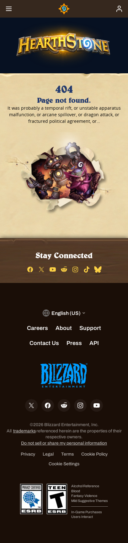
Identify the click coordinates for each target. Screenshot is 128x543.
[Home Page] (64, 8)
